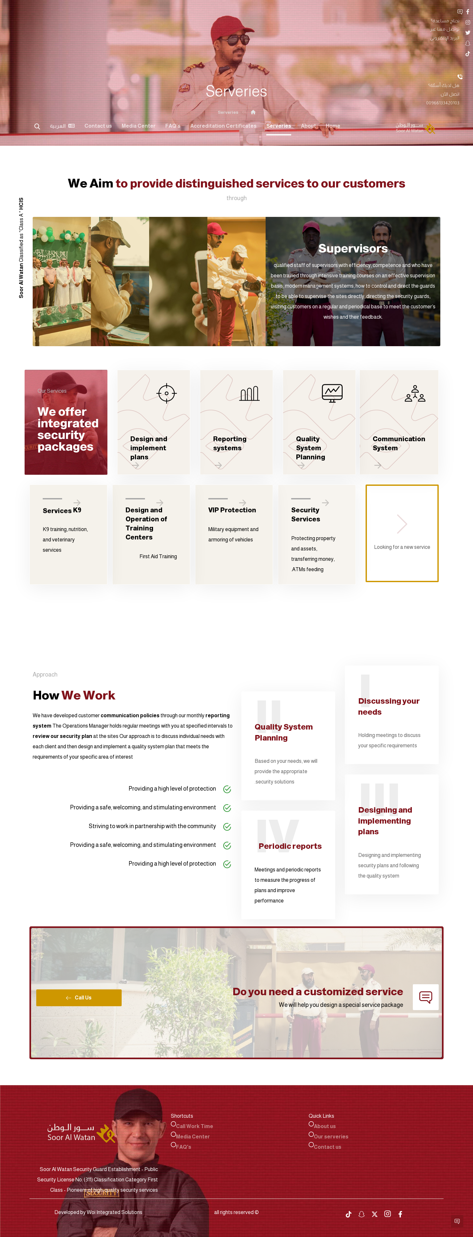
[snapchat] (361, 1212)
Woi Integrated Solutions (114, 1210)
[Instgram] (428, 11)
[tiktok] (348, 1212)
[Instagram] (387, 1211)
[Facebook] (438, 11)
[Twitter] (417, 11)
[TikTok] (397, 11)
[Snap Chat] (407, 11)
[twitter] (374, 1212)
